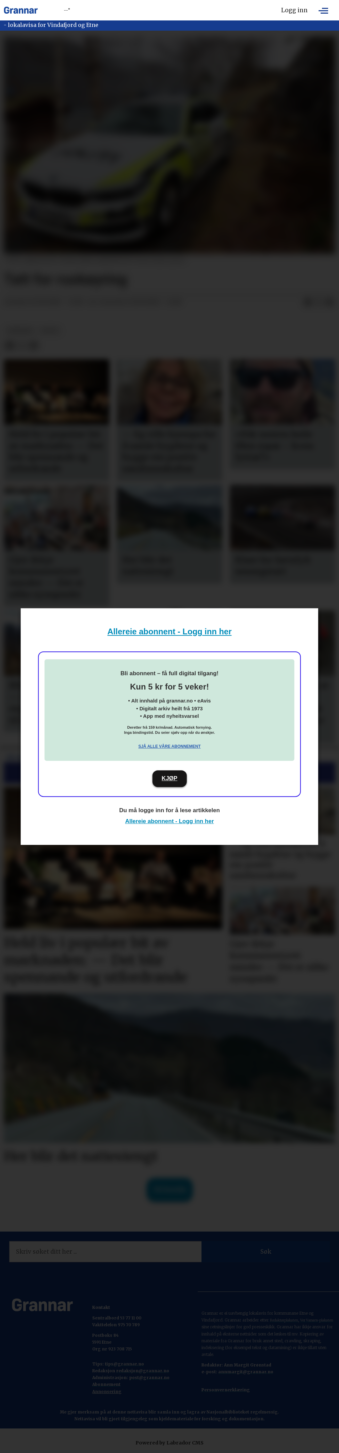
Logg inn (294, 10)
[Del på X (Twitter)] (318, 302)
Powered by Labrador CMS (169, 1443)
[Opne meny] (323, 10)
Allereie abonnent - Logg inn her (170, 631)
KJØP (169, 778)
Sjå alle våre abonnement (169, 746)
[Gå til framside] (21, 10)
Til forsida (170, 1189)
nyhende (20, 331)
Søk (265, 1251)
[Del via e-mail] (329, 302)
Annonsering (107, 1391)
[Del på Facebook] (308, 302)
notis (50, 331)
